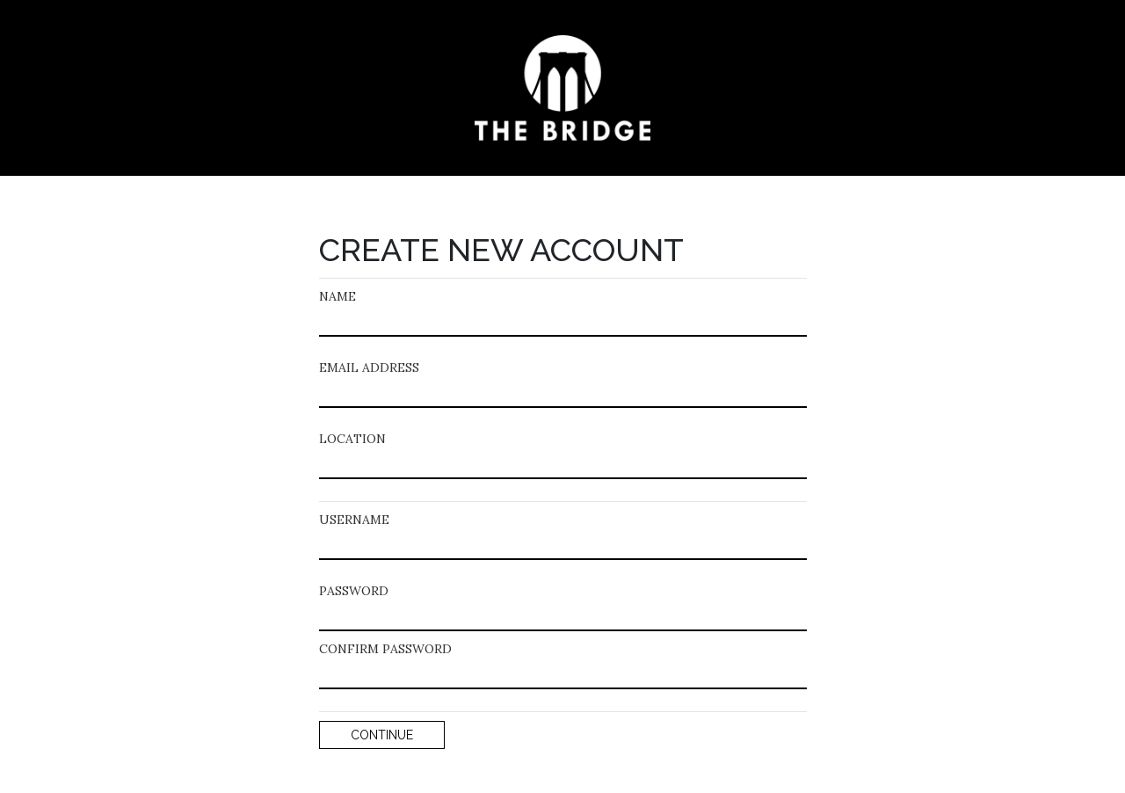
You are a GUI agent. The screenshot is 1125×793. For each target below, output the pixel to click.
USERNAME (354, 519)
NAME (337, 296)
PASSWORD (353, 591)
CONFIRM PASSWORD (385, 649)
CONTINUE (382, 735)
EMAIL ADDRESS (369, 367)
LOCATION (352, 439)
